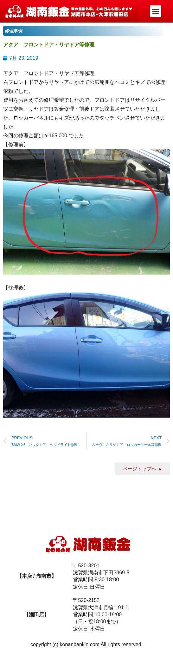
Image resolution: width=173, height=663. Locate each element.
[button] (155, 11)
